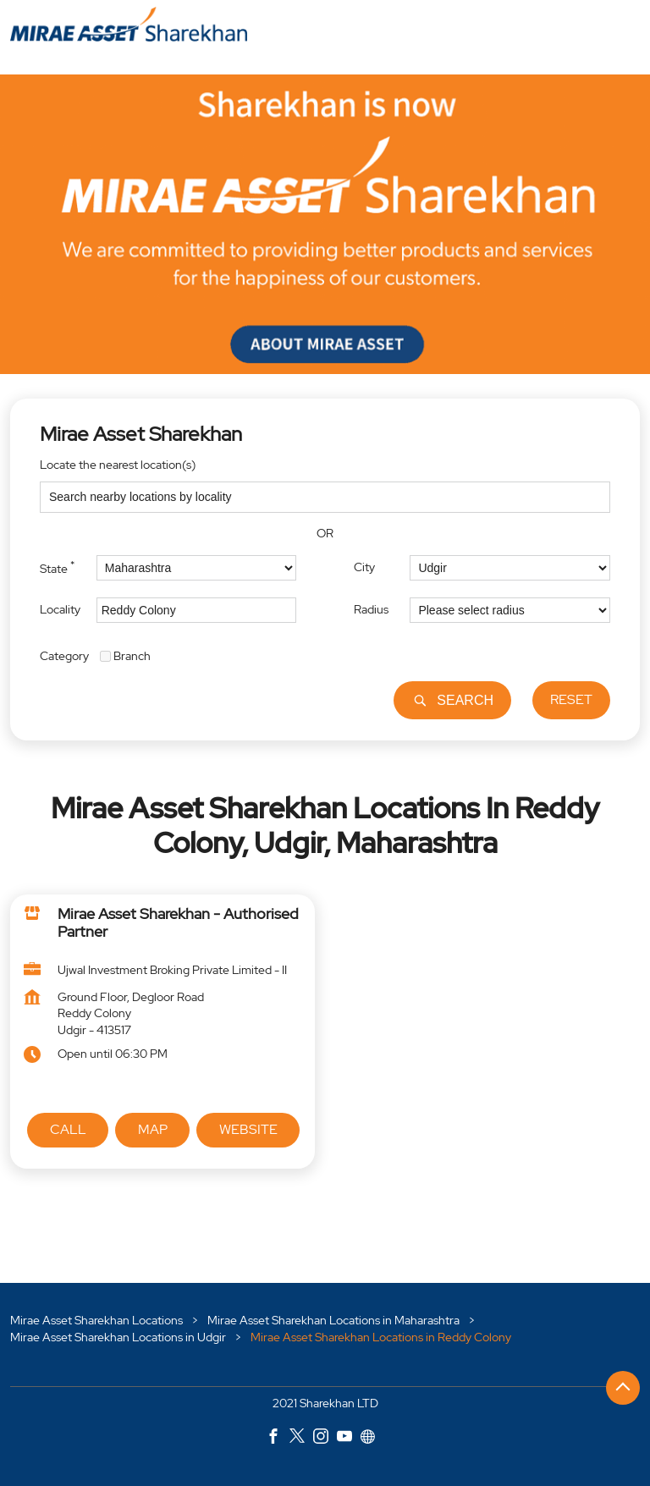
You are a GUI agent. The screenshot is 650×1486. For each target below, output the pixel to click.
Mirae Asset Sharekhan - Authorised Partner (178, 923)
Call (68, 1129)
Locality (60, 609)
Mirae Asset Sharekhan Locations (97, 1320)
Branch (132, 655)
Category (64, 655)
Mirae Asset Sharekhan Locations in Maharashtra (333, 1320)
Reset (571, 700)
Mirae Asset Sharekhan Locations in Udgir (118, 1336)
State (57, 567)
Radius (371, 609)
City (364, 567)
